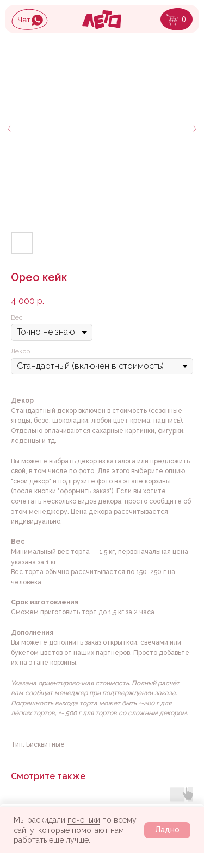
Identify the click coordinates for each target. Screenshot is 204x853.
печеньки (83, 820)
